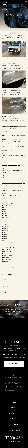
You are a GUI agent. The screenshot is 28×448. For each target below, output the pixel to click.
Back (14, 267)
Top (14, 402)
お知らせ (6, 286)
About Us (14, 413)
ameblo (17, 430)
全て (4, 280)
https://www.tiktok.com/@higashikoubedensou (13, 190)
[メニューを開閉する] (26, 2)
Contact (14, 364)
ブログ (5, 292)
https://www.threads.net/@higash (10, 177)
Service (14, 408)
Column (14, 424)
